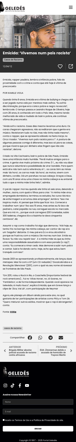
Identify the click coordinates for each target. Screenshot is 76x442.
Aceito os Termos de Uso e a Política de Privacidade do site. (34, 420)
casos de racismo (12, 328)
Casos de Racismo (13, 59)
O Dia (13, 311)
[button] (30, 338)
